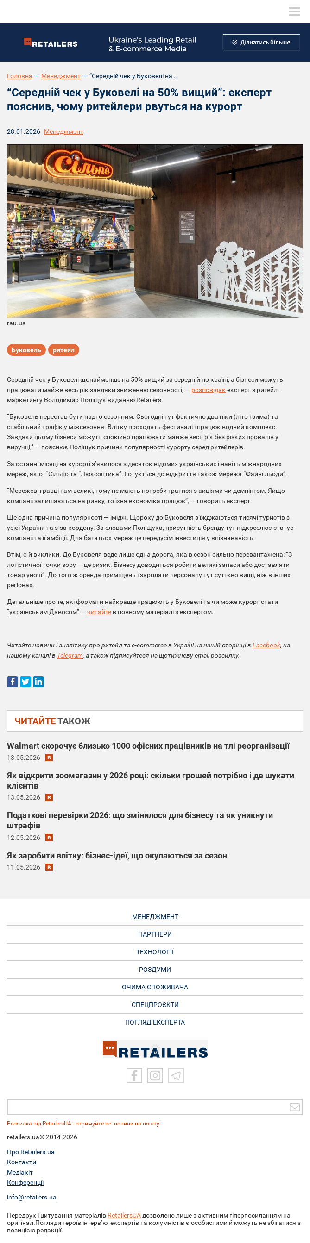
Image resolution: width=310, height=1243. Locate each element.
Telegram (70, 655)
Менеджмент (61, 76)
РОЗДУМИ (155, 969)
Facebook (266, 645)
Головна (19, 76)
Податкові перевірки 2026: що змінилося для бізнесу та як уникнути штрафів (140, 820)
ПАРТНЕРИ (155, 934)
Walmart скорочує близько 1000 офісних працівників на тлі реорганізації (148, 746)
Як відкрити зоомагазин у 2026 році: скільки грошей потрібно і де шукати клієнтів (150, 780)
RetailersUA (124, 1215)
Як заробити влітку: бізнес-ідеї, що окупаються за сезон (117, 855)
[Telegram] (176, 1075)
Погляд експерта (155, 1022)
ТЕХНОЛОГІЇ (155, 952)
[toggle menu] (294, 11)
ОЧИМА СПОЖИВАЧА (155, 987)
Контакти (21, 1162)
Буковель (26, 350)
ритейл (64, 350)
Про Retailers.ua (31, 1152)
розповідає (208, 389)
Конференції (25, 1182)
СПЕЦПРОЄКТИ (155, 1004)
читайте (99, 611)
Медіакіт (20, 1172)
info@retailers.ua (32, 1197)
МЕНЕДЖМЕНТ (155, 916)
